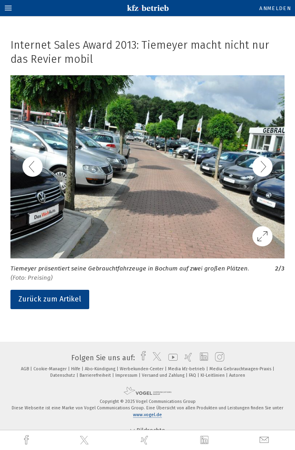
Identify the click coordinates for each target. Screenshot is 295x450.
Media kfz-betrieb (187, 369)
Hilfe (76, 369)
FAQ (193, 375)
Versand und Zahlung (164, 375)
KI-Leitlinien (213, 375)
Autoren (237, 375)
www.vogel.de (147, 414)
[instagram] (217, 357)
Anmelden (275, 8)
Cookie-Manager (50, 369)
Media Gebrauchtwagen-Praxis (240, 369)
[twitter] (85, 440)
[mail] (265, 440)
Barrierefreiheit (96, 375)
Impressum (127, 375)
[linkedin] (205, 440)
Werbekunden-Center (142, 369)
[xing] (145, 440)
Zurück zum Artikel (49, 299)
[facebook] (27, 440)
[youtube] (171, 357)
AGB (25, 369)
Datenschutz (63, 375)
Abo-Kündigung (101, 369)
